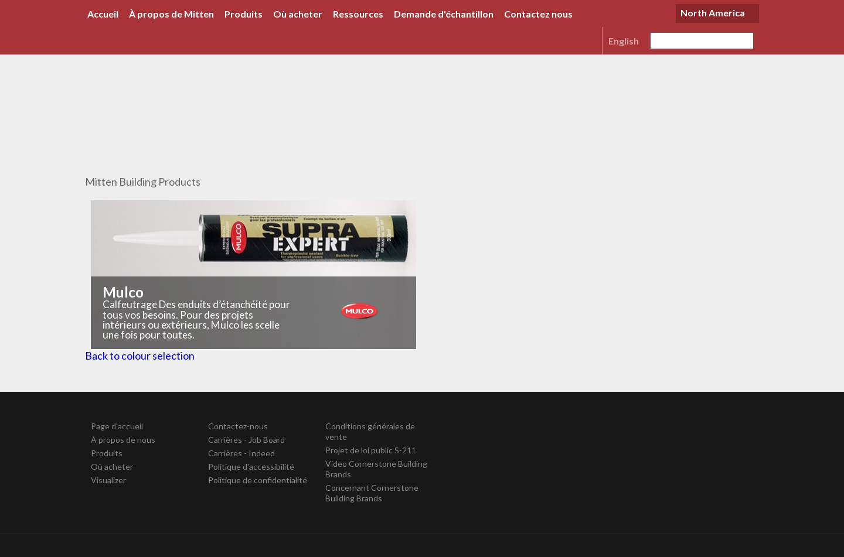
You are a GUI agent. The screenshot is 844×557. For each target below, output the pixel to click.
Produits (243, 13)
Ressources (358, 13)
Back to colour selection (140, 355)
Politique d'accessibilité (251, 466)
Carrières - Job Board (246, 440)
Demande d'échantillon (444, 13)
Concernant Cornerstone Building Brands (371, 493)
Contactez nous (538, 13)
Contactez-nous (238, 426)
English (623, 40)
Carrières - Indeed (241, 453)
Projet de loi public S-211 (370, 450)
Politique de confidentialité (257, 480)
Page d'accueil (117, 426)
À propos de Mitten (171, 13)
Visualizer (108, 480)
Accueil (102, 13)
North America (712, 12)
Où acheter (297, 13)
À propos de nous (123, 440)
